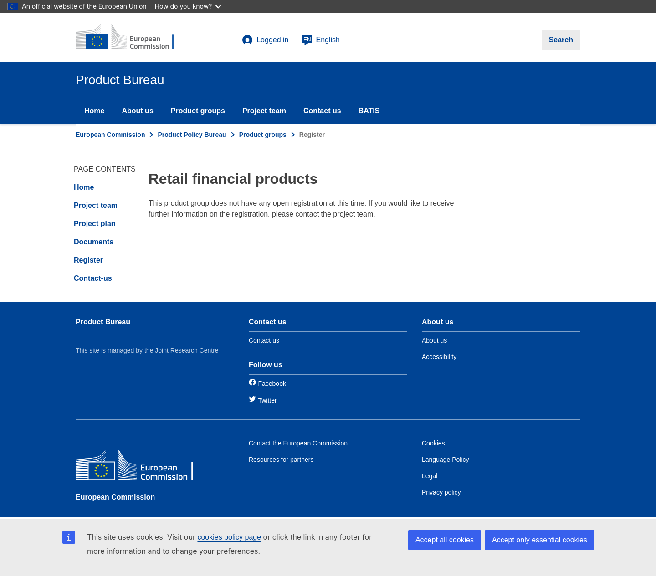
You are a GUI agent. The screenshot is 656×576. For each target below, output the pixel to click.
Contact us (322, 111)
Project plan (95, 223)
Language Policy (445, 459)
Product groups (198, 111)
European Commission (110, 134)
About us (137, 111)
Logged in (265, 40)
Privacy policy (441, 492)
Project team (264, 111)
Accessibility (439, 356)
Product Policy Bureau (192, 134)
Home (94, 111)
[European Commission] (142, 467)
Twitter (267, 400)
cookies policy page (229, 537)
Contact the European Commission (298, 443)
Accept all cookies (444, 540)
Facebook (272, 383)
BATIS (369, 111)
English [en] (321, 40)
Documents (93, 242)
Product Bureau (103, 322)
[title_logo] (131, 37)
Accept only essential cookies (539, 540)
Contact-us (93, 278)
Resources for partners (281, 459)
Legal (429, 476)
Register (88, 260)
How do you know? (188, 6)
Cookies (433, 443)
